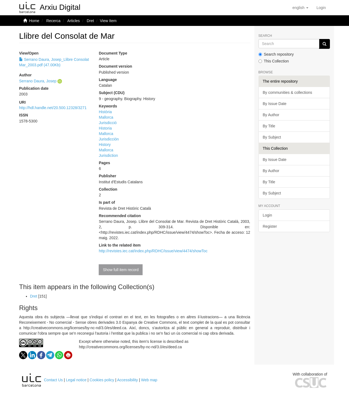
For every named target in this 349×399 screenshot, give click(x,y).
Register (270, 226)
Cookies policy (102, 380)
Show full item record (121, 270)
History (105, 144)
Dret (90, 21)
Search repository (276, 54)
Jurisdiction (108, 155)
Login (267, 215)
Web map (149, 380)
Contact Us (53, 380)
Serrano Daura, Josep (37, 81)
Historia (105, 128)
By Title (269, 126)
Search (265, 36)
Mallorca (106, 117)
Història (105, 112)
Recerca (53, 21)
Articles (73, 21)
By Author (271, 115)
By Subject (272, 137)
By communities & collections (287, 92)
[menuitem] (321, 7)
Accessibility (127, 380)
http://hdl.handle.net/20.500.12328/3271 (53, 108)
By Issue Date (275, 103)
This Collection (273, 61)
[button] (300, 7)
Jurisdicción (109, 139)
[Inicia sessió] (321, 7)
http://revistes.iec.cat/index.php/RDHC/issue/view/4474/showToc (153, 251)
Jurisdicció (107, 123)
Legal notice (76, 380)
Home (34, 21)
